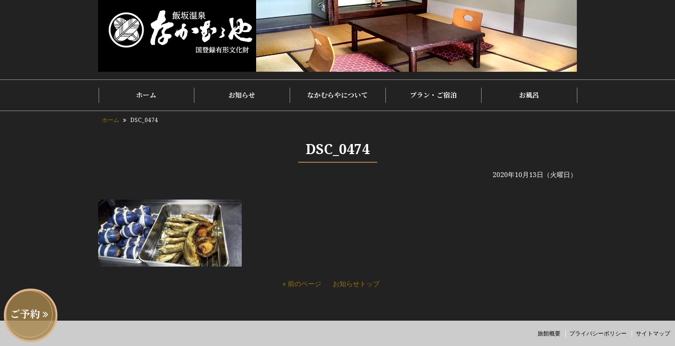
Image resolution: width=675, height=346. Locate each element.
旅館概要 (549, 333)
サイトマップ (653, 333)
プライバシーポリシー (598, 333)
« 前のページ (301, 283)
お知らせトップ (356, 283)
